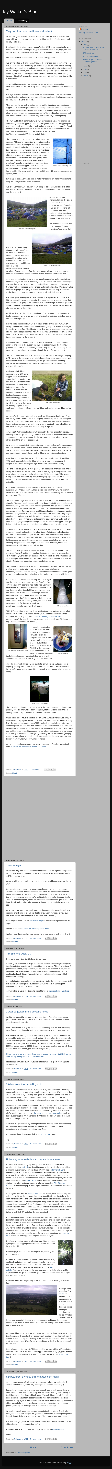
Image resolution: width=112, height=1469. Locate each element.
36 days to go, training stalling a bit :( (24, 1084)
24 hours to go (13, 865)
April (85, 72)
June (85, 66)
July (85, 45)
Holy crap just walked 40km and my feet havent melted (33, 1159)
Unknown (85, 29)
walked (25, 1167)
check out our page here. (59, 991)
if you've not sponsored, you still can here (28, 747)
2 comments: (35, 769)
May (85, 69)
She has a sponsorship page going (47, 1113)
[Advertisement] (39, 818)
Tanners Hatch (58, 1170)
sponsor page (58, 1429)
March (86, 76)
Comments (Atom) (23, 1453)
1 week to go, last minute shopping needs (27, 1011)
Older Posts (67, 1447)
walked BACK (31, 1180)
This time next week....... (18, 953)
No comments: (36, 938)
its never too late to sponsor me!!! (35, 929)
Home (9, 20)
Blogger (69, 1463)
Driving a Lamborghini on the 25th (47, 616)
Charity (15, 773)
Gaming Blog (21, 20)
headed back (33, 1194)
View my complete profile (88, 32)
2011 (83, 42)
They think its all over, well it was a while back (29, 31)
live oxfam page (36, 921)
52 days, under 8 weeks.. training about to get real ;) (32, 1377)
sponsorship (46, 1134)
